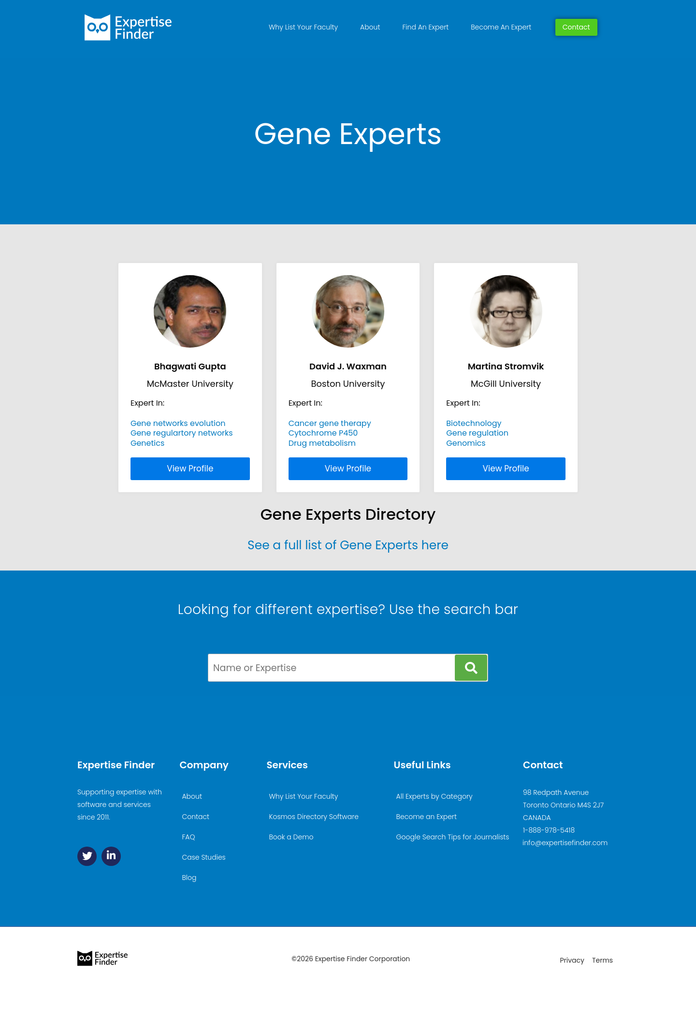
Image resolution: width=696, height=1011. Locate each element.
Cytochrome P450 (323, 433)
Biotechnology (473, 423)
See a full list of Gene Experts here (348, 545)
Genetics (147, 443)
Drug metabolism (322, 443)
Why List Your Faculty (303, 27)
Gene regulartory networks (181, 433)
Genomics (465, 443)
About (370, 27)
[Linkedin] (111, 856)
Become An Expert (501, 27)
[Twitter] (87, 856)
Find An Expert (425, 27)
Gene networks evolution (178, 423)
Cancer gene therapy (330, 423)
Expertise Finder (116, 765)
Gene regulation (477, 433)
